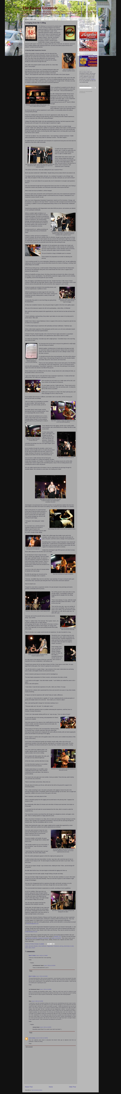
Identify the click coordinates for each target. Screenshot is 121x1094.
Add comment (29, 1047)
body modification (42, 946)
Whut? (33, 947)
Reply (30, 959)
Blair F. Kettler (32, 955)
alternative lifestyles (33, 946)
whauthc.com (57, 936)
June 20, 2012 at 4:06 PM (42, 1038)
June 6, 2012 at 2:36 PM (45, 1027)
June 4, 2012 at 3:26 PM (49, 965)
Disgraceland (50, 946)
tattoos (30, 947)
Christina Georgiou (34, 943)
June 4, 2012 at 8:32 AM (41, 976)
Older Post (72, 1087)
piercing (61, 946)
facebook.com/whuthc (32, 938)
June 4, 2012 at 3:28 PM (45, 989)
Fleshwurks (56, 946)
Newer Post (29, 1087)
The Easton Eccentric (40, 8)
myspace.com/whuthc (43, 938)
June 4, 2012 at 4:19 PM (37, 1001)
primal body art (67, 946)
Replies (32, 962)
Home (51, 1087)
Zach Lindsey (32, 1038)
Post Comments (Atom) (36, 1090)
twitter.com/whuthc (56, 938)
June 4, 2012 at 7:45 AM (41, 955)
